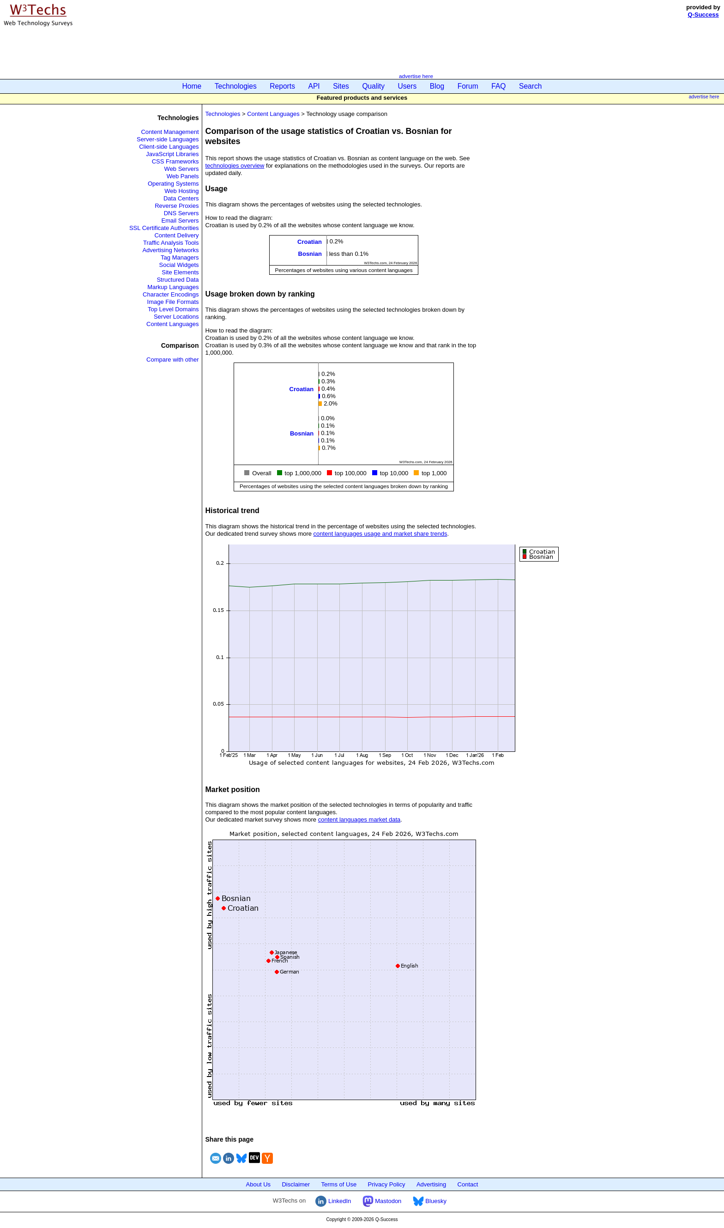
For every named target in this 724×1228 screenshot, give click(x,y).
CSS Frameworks (175, 161)
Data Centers (181, 198)
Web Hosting (181, 191)
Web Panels (183, 176)
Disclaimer (296, 1184)
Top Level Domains (173, 309)
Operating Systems (173, 183)
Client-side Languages (169, 146)
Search (530, 86)
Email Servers (180, 220)
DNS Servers (181, 213)
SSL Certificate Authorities (164, 227)
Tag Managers (180, 257)
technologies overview (235, 165)
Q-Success (703, 14)
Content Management (170, 131)
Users (407, 86)
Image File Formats (173, 301)
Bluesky (429, 1201)
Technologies (236, 86)
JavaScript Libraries (172, 154)
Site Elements (180, 272)
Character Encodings (171, 294)
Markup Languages (173, 287)
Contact (468, 1184)
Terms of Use (339, 1184)
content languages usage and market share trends (380, 533)
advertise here (416, 76)
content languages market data (359, 819)
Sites (341, 86)
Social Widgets (179, 264)
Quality (373, 86)
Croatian (309, 241)
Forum (468, 86)
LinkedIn (333, 1201)
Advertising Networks (170, 250)
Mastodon (382, 1201)
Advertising (431, 1184)
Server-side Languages (168, 139)
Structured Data (178, 279)
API (314, 86)
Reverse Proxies (177, 205)
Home (192, 86)
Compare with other (172, 359)
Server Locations (176, 316)
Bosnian (310, 253)
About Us (258, 1184)
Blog (437, 86)
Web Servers (181, 168)
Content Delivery (176, 235)
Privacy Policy (386, 1184)
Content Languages (172, 324)
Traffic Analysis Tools (171, 242)
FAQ (498, 86)
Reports (282, 86)
